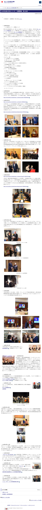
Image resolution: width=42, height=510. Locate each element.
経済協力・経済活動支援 (7, 494)
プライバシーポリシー (24, 505)
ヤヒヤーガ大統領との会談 (8, 378)
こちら (20, 18)
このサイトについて (31, 505)
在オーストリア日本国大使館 (11, 7)
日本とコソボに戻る (6, 497)
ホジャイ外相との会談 (7, 380)
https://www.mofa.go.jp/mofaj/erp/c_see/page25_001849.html (15, 101)
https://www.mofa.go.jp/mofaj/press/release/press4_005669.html (16, 186)
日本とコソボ (5, 492)
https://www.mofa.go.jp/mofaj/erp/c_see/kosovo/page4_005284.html (17, 97)
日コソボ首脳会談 (6, 387)
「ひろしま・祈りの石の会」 (8, 454)
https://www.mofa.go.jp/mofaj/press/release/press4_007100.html (16, 111)
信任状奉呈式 (5, 348)
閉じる (39, 489)
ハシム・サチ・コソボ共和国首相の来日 (11, 481)
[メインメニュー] (40, 2)
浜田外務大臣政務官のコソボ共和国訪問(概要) (12, 471)
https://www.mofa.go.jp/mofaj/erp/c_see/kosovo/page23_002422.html (17, 176)
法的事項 (8, 505)
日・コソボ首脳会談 (18, 32)
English (40, 5)
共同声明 (4, 388)
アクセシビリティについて (15, 505)
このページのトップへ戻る (36, 500)
